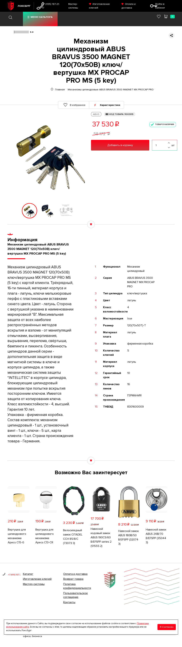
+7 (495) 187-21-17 (51, 5)
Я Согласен (166, 626)
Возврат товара (73, 579)
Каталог (28, 574)
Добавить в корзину (120, 145)
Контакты (69, 602)
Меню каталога (42, 17)
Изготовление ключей (37, 579)
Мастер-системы (34, 584)
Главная (60, 89)
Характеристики (110, 104)
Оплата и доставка (75, 574)
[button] (10, 211)
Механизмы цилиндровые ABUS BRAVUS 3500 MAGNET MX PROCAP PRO (111, 89)
